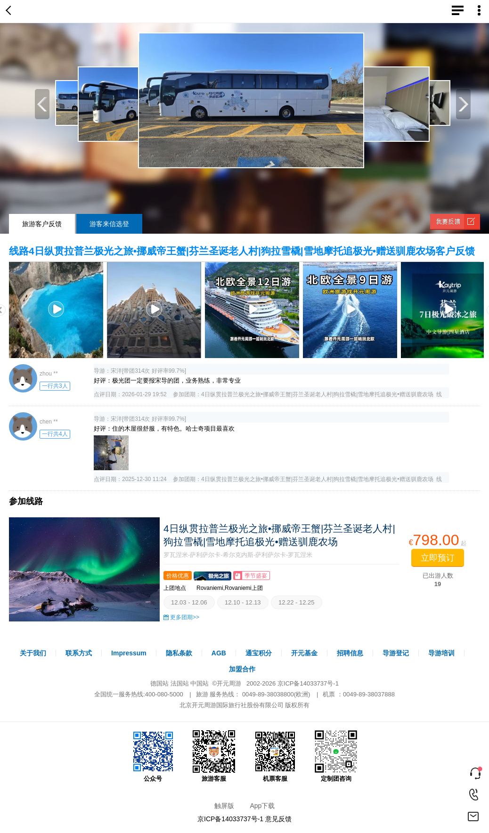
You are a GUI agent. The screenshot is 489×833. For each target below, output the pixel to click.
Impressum (129, 653)
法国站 (180, 683)
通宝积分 (258, 653)
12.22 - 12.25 (296, 602)
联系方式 (78, 653)
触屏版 (224, 805)
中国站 (199, 683)
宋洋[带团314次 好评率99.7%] (148, 371)
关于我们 (33, 653)
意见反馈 (278, 819)
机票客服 (275, 756)
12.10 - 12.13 (243, 602)
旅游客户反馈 (42, 224)
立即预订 (438, 558)
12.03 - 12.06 (189, 602)
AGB (219, 653)
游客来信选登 (109, 224)
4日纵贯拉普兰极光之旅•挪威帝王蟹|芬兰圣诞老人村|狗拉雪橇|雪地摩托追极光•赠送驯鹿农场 (317, 394)
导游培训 (441, 653)
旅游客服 (214, 756)
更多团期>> (184, 617)
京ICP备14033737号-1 (308, 683)
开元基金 (304, 653)
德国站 (159, 683)
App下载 (262, 805)
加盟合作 (242, 669)
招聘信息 (350, 653)
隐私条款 (179, 653)
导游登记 (396, 653)
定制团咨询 (336, 756)
